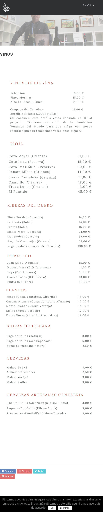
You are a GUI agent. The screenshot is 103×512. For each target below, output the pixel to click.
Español (87, 5)
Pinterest (25, 471)
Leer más (64, 508)
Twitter (39, 471)
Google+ (7, 476)
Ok (51, 508)
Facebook (8, 471)
